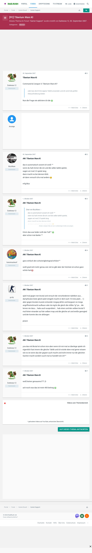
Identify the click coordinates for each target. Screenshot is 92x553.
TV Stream (57, 4)
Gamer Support (36, 21)
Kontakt (49, 523)
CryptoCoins (44, 4)
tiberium (22, 24)
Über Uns (61, 523)
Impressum (81, 523)
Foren (33, 4)
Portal (24, 4)
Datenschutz (71, 523)
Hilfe (55, 523)
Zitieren (84, 108)
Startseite (40, 523)
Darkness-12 (64, 21)
